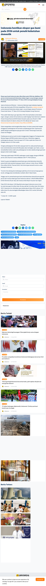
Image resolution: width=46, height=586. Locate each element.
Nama (3, 276)
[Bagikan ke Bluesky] (26, 69)
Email (3, 283)
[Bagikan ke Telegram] (29, 69)
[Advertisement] (23, 83)
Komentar (5, 289)
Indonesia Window (11, 38)
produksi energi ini (37, 107)
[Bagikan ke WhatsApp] (33, 69)
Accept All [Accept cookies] (40, 579)
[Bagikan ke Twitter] (16, 69)
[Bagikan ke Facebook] (13, 69)
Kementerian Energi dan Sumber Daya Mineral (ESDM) (16, 123)
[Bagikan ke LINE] (20, 69)
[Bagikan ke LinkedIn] (23, 69)
